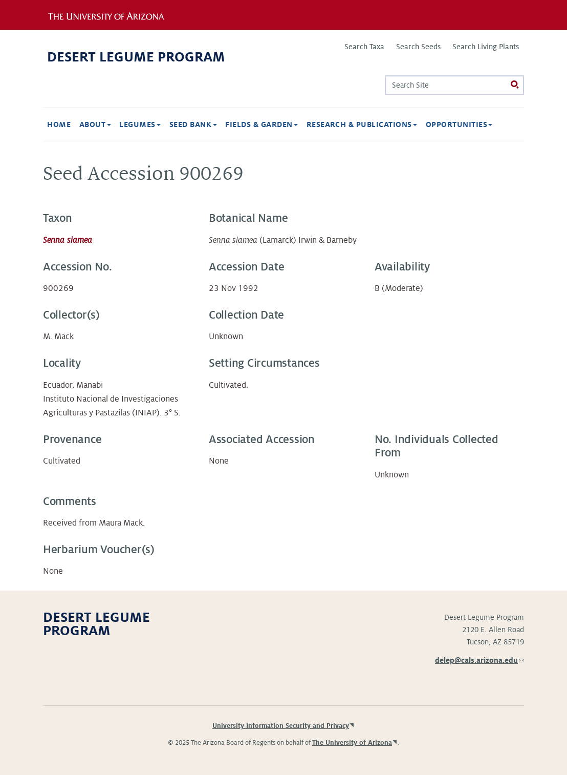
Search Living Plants (485, 47)
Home (59, 124)
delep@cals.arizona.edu (479, 660)
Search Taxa (364, 47)
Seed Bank (193, 124)
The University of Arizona (352, 742)
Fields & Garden (261, 124)
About (95, 124)
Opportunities (459, 124)
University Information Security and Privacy (280, 725)
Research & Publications (362, 124)
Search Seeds (418, 47)
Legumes (140, 124)
